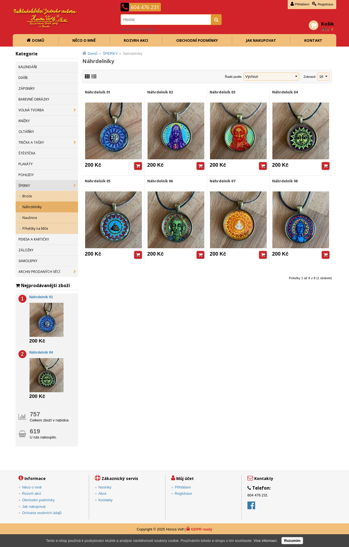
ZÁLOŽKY (25, 250)
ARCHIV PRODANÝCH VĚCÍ (39, 271)
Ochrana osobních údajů (42, 513)
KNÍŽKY (24, 120)
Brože (27, 196)
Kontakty (105, 500)
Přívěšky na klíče (35, 228)
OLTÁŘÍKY (26, 131)
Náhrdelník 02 (160, 92)
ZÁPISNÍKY (26, 88)
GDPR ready (201, 529)
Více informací (265, 540)
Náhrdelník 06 (160, 180)
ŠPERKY (24, 185)
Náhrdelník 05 (97, 180)
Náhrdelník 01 (97, 92)
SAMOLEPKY (27, 260)
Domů (38, 40)
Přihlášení (302, 4)
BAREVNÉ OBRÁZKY (33, 99)
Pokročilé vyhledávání (138, 29)
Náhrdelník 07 (222, 180)
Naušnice (29, 217)
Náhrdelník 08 (285, 180)
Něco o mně (84, 40)
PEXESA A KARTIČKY (33, 239)
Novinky (105, 487)
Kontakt (313, 40)
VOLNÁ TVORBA (31, 110)
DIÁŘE (23, 77)
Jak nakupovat (261, 40)
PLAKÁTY (25, 164)
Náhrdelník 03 (222, 92)
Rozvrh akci (136, 40)
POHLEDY (26, 174)
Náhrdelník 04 (285, 92)
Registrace (325, 4)
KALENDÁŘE (27, 66)
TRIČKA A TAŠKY (31, 142)
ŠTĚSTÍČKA (26, 153)
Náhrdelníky (32, 206)
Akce (102, 493)
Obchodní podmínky (197, 40)
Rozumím (292, 540)
